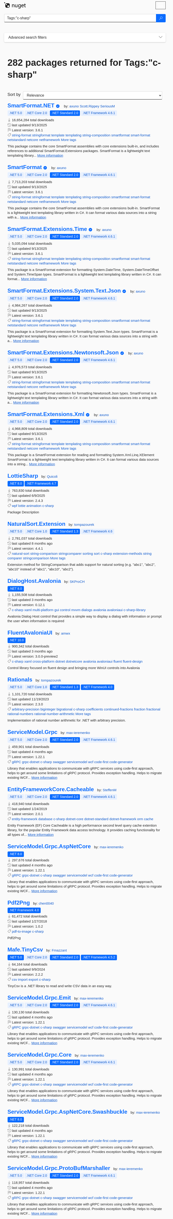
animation (33, 506)
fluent (117, 661)
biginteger (48, 709)
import (23, 979)
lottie (22, 506)
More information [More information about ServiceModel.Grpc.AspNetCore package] (44, 891)
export (33, 979)
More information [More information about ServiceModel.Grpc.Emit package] (44, 1043)
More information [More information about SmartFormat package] (33, 217)
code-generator (121, 762)
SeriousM (107, 106)
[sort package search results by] (92, 95)
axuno (74, 106)
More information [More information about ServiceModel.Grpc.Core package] (44, 1100)
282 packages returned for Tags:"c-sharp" (84, 69)
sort (97, 553)
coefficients (94, 709)
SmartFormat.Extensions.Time (47, 229)
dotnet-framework (122, 819)
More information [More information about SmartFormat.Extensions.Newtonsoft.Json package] (26, 402)
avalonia (99, 610)
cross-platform (43, 661)
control (65, 610)
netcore (32, 140)
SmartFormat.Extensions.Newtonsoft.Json (63, 352)
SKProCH (77, 582)
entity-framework (24, 819)
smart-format (140, 135)
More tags (68, 140)
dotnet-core (74, 819)
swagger (59, 762)
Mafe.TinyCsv (25, 949)
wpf (14, 506)
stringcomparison (36, 558)
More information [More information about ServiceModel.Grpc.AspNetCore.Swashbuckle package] (44, 1156)
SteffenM (109, 790)
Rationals (20, 679)
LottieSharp (23, 475)
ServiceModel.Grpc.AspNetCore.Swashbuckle (68, 1111)
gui (56, 610)
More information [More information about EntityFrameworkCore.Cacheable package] (41, 835)
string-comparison (44, 553)
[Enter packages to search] (80, 18)
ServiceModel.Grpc (32, 732)
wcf (91, 762)
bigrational (64, 709)
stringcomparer (70, 553)
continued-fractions (118, 709)
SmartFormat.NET (31, 105)
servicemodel (77, 762)
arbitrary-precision (26, 709)
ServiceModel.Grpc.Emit (39, 997)
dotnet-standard (96, 819)
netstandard (17, 140)
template (58, 135)
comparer (15, 558)
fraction (139, 709)
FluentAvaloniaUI (30, 632)
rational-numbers (21, 714)
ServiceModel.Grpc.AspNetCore (49, 846)
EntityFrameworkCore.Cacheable (51, 789)
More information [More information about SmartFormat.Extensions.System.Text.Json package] (26, 341)
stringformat (41, 135)
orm (140, 819)
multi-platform (43, 610)
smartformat (120, 135)
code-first (101, 762)
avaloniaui (115, 610)
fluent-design (133, 661)
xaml (28, 610)
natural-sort (20, 553)
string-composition (96, 135)
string (147, 553)
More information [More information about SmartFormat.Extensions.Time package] (34, 279)
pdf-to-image (21, 931)
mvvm (75, 610)
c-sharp (48, 506)
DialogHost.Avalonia (34, 581)
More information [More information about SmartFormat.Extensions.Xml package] (42, 464)
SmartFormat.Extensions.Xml (46, 414)
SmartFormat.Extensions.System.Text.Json (64, 290)
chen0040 (46, 903)
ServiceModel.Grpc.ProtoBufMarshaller (59, 1168)
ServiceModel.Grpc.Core (40, 1054)
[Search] (161, 18)
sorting (87, 553)
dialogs (86, 610)
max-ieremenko (78, 733)
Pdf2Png (19, 902)
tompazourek (84, 524)
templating (73, 135)
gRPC (16, 762)
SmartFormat (25, 167)
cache (148, 819)
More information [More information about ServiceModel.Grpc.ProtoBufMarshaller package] (44, 1213)
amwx (65, 633)
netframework (49, 140)
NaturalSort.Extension (36, 523)
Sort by (14, 94)
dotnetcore (74, 661)
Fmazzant (59, 950)
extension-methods (127, 553)
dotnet (60, 661)
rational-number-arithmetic (54, 714)
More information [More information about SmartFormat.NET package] (50, 155)
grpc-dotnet (31, 762)
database (45, 819)
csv (14, 979)
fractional (153, 709)
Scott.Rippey (90, 106)
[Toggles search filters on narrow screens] (161, 37)
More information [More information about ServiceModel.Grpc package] (44, 777)
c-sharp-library (135, 610)
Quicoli (52, 476)
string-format (21, 135)
